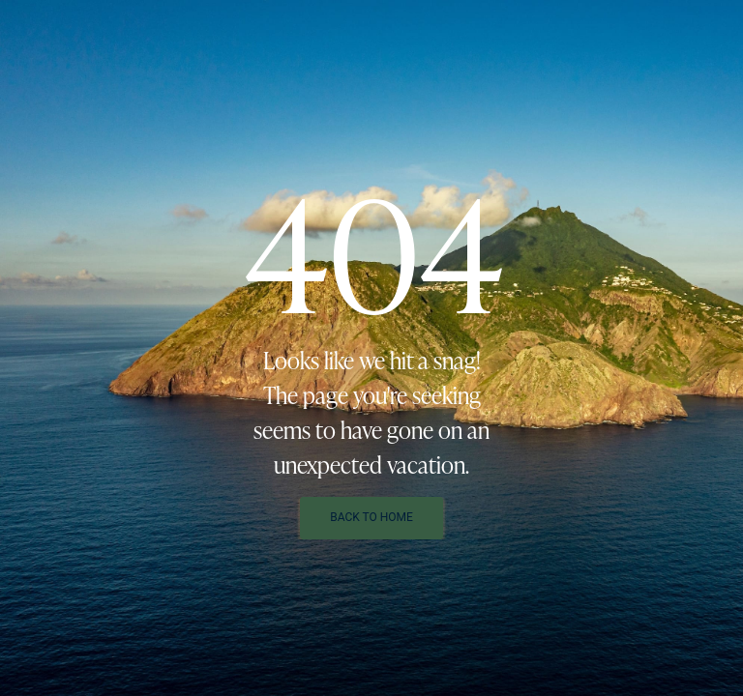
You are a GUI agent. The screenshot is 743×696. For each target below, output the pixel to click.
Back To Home (371, 517)
